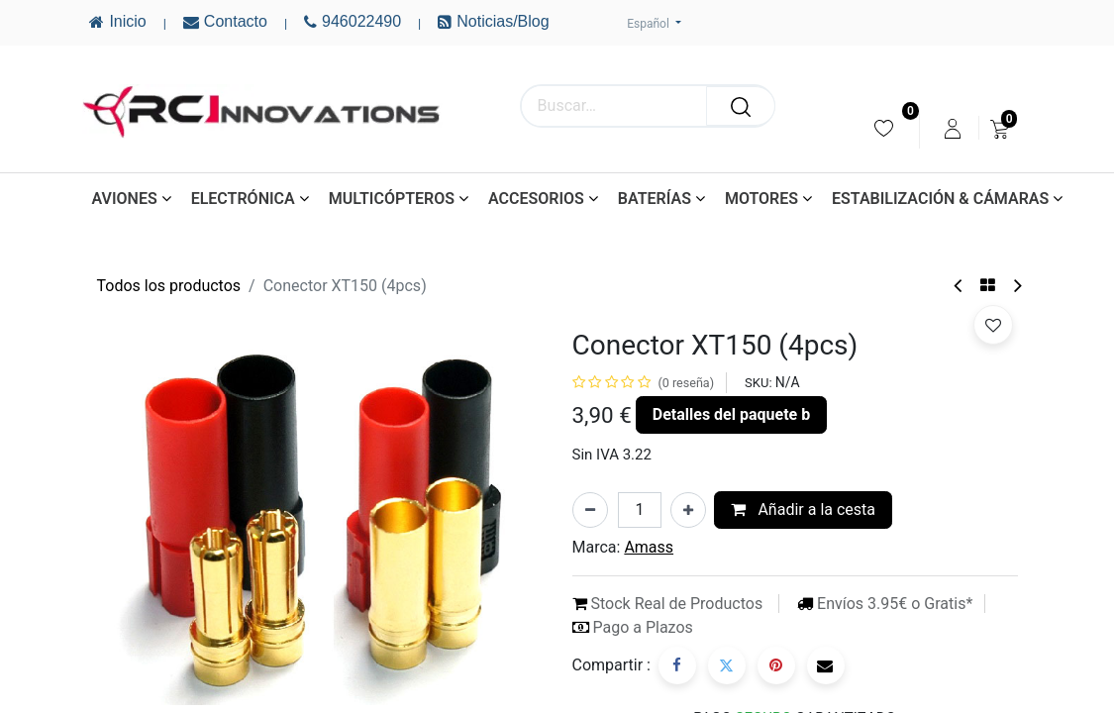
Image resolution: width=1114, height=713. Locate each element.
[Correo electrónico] (826, 665)
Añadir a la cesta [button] (803, 509)
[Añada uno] (688, 510)
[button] (993, 325)
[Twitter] (727, 665)
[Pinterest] (776, 665)
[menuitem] (883, 128)
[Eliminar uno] (590, 510)
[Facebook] (677, 665)
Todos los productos (169, 285)
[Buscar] (740, 106)
